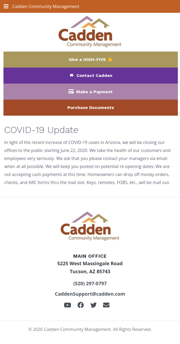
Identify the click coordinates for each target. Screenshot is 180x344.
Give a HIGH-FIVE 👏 (91, 59)
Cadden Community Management (45, 6)
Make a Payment (94, 91)
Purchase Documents (90, 107)
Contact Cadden (94, 75)
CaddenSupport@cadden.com (90, 294)
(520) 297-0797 (90, 283)
